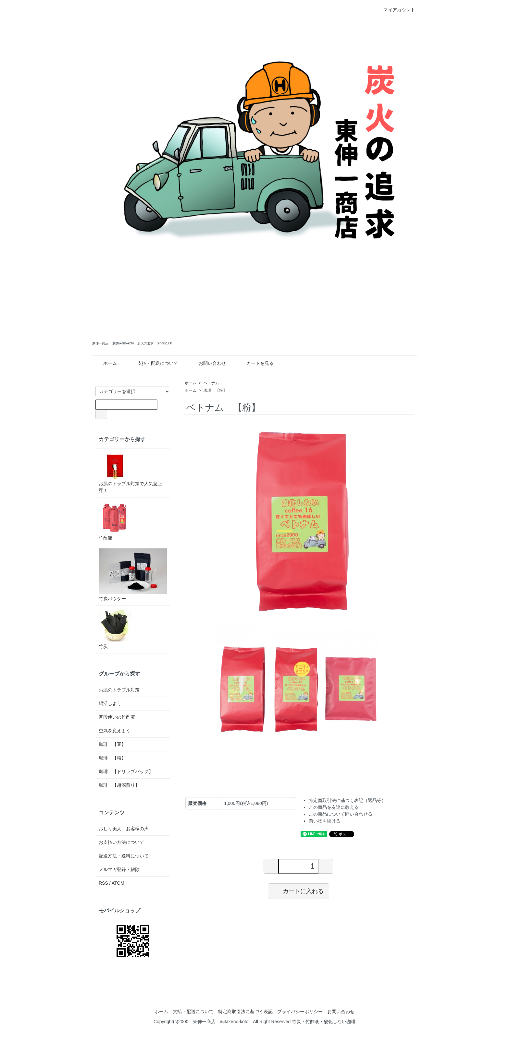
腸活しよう (110, 703)
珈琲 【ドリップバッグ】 (126, 771)
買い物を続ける (325, 820)
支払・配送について (153, 363)
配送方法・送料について (124, 855)
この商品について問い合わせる (340, 814)
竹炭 (115, 629)
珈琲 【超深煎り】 (119, 785)
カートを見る (255, 363)
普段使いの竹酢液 (117, 717)
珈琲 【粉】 (215, 390)
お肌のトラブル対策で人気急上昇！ (130, 472)
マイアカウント (396, 9)
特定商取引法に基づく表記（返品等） (347, 800)
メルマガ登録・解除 (119, 869)
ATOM (118, 883)
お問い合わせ (207, 363)
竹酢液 (115, 521)
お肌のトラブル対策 (119, 689)
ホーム (105, 363)
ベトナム (213, 383)
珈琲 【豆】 (112, 744)
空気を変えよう (114, 730)
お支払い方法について (121, 842)
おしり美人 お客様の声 (124, 828)
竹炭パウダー (133, 574)
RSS (103, 883)
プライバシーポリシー (300, 1011)
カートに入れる (298, 891)
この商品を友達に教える (334, 807)
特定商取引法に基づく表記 (245, 1011)
